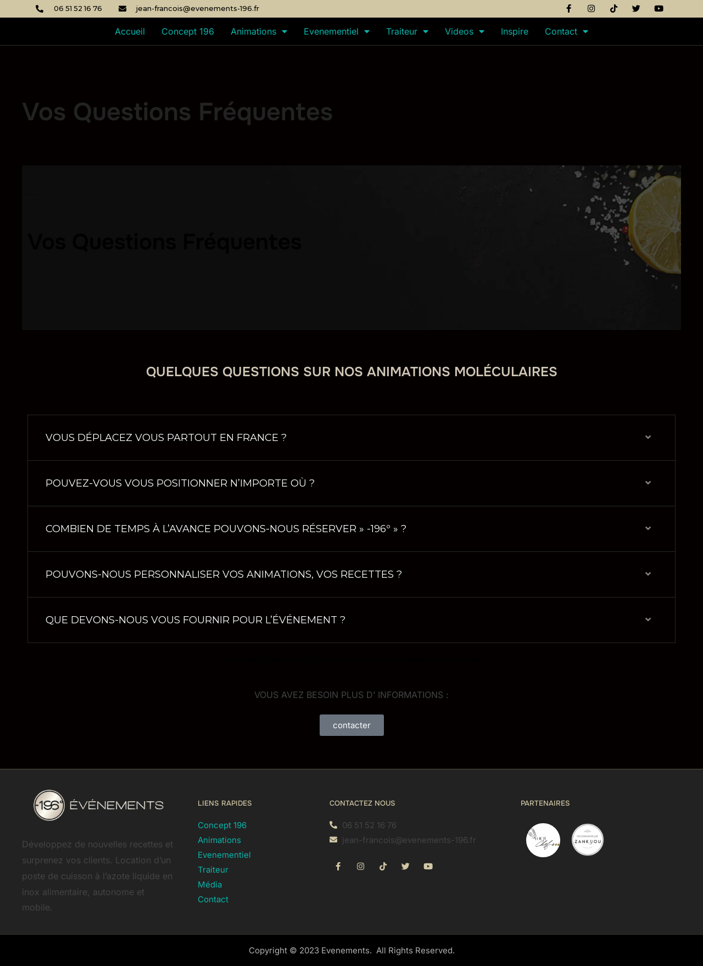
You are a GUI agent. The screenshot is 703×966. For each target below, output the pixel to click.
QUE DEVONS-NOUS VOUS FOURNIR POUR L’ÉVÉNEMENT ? (195, 620)
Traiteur (407, 31)
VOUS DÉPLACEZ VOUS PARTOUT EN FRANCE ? (166, 438)
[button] (351, 438)
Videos (464, 31)
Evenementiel (337, 31)
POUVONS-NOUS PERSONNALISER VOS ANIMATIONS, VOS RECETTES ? (224, 574)
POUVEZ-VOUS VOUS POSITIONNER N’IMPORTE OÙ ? (180, 483)
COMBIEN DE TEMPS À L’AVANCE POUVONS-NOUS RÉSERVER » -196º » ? (226, 529)
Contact (566, 31)
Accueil (130, 31)
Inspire (514, 31)
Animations (259, 31)
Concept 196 (187, 31)
